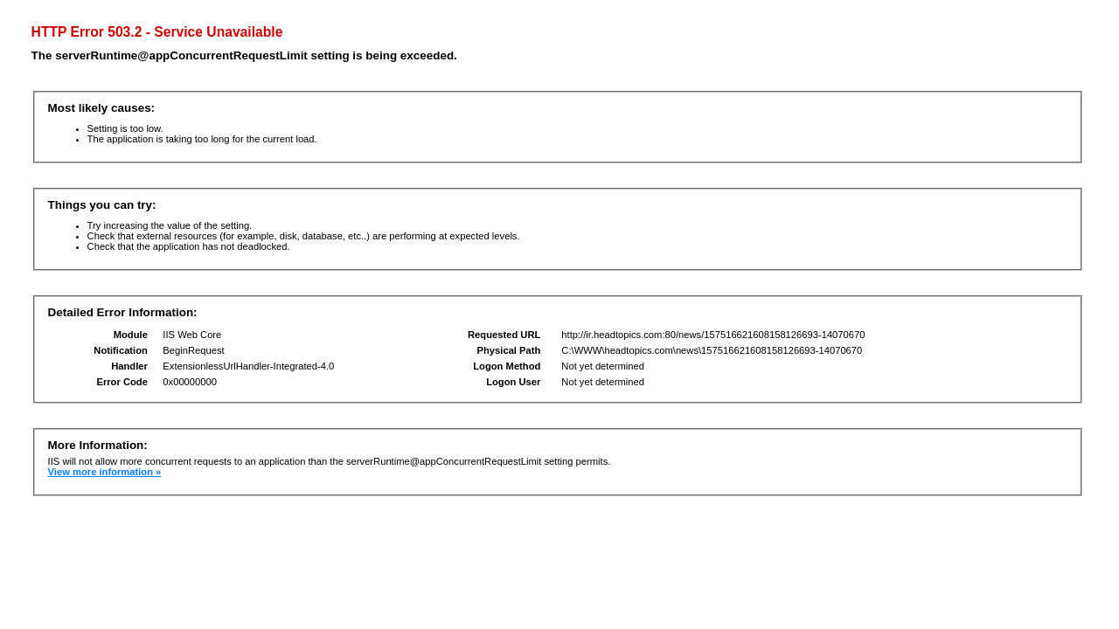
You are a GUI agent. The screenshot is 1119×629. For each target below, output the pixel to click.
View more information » (105, 472)
